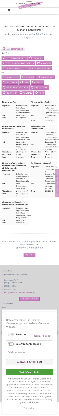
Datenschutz (29, 408)
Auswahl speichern (29, 362)
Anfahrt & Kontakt (29, 299)
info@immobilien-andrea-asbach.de (19, 293)
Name (4, 307)
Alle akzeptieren (29, 372)
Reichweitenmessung (28, 344)
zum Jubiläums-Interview (57, 181)
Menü (9, 11)
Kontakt (29, 255)
